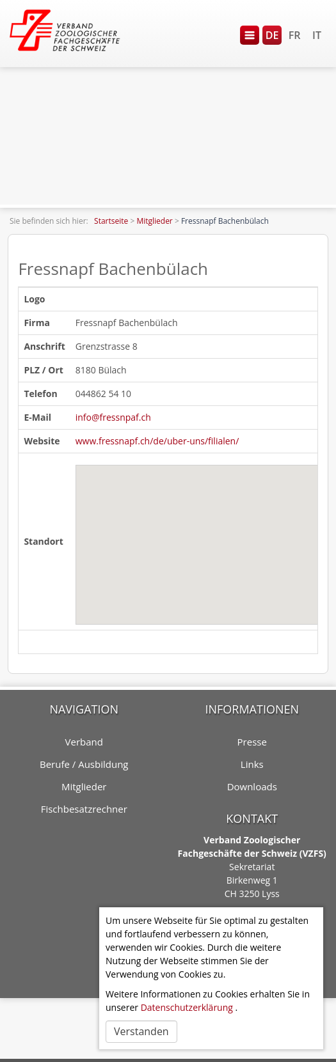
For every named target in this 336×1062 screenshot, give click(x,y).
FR (295, 35)
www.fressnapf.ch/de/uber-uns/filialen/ (157, 441)
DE (272, 35)
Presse (252, 741)
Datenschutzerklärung (187, 1007)
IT (316, 35)
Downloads (252, 786)
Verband (84, 741)
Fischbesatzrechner (84, 808)
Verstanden (141, 1031)
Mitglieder (154, 220)
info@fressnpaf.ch (113, 417)
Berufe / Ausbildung (84, 764)
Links (252, 764)
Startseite (111, 220)
